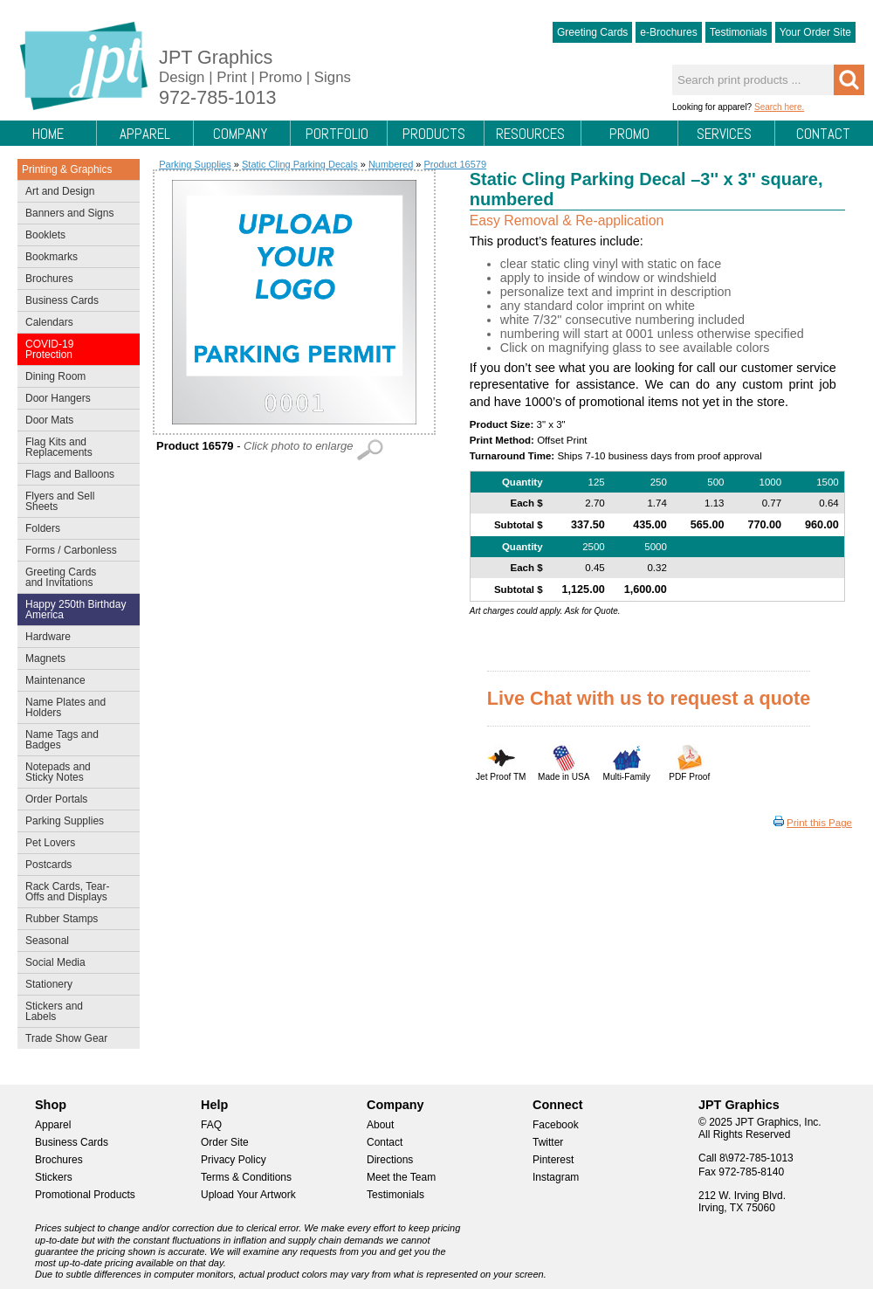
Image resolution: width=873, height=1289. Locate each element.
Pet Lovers (74, 844)
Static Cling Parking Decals (300, 164)
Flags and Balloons (74, 476)
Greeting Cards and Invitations (74, 577)
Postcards (74, 866)
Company (240, 133)
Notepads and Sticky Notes (74, 772)
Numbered (390, 164)
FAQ (211, 1125)
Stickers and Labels (74, 1011)
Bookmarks (51, 257)
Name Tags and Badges (74, 739)
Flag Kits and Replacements (74, 447)
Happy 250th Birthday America (75, 609)
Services (724, 133)
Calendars (49, 322)
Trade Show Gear (74, 1040)
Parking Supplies (74, 823)
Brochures (74, 280)
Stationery (74, 986)
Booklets (45, 235)
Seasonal (74, 942)
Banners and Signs (74, 215)
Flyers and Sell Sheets (74, 501)
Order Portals (56, 799)
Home (48, 133)
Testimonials (738, 32)
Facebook (556, 1125)
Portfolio (337, 133)
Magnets (45, 658)
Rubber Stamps (61, 919)
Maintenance (74, 682)
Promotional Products (85, 1195)
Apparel (145, 133)
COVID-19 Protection (74, 349)
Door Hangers (74, 400)
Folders (74, 530)
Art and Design (74, 193)
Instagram (556, 1177)
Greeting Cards (592, 32)
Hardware (48, 637)
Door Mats (74, 422)
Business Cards (74, 302)
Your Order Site (815, 32)
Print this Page (819, 822)
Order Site (225, 1142)
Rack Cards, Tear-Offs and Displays (74, 891)
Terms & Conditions (246, 1177)
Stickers (53, 1177)
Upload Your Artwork (248, 1195)
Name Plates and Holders (65, 707)
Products (433, 133)
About (380, 1125)
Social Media (74, 964)
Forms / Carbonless (71, 550)
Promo (629, 133)
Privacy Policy (233, 1160)
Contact (823, 133)
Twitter (548, 1142)
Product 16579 (454, 164)
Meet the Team (401, 1177)
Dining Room (74, 378)
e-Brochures (668, 32)
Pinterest (553, 1160)
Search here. (779, 107)
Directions (390, 1160)
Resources (530, 133)
